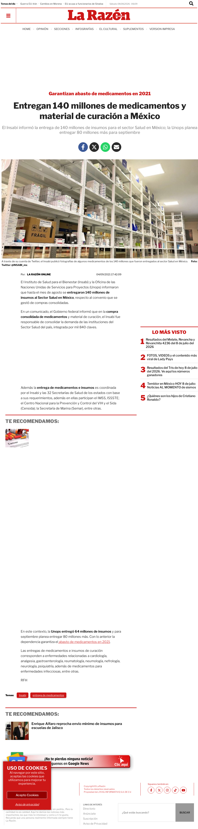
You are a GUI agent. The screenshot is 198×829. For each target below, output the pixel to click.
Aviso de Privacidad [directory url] (95, 823)
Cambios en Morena (51, 3)
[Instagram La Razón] (167, 790)
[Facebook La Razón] (83, 147)
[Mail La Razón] (116, 147)
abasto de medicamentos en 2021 (84, 642)
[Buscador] (191, 4)
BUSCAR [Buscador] (185, 812)
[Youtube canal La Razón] (183, 790)
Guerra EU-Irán (28, 3)
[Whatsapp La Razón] (105, 147)
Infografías (84, 29)
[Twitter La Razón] (94, 147)
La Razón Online (39, 274)
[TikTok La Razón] (175, 790)
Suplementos (133, 29)
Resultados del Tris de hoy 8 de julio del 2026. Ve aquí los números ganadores (172, 371)
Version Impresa (162, 29)
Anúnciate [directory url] (89, 813)
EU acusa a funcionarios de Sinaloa (84, 3)
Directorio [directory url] (89, 808)
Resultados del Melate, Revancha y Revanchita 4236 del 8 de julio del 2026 (170, 343)
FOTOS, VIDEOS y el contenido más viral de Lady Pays (172, 357)
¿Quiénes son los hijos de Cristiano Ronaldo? (171, 397)
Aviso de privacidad (27, 804)
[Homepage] (99, 15)
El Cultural (108, 29)
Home (26, 29)
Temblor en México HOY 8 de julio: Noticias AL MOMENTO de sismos (171, 385)
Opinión (42, 29)
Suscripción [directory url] (90, 818)
